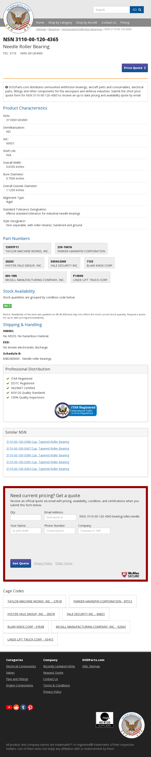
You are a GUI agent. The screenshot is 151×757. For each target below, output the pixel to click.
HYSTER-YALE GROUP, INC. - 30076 (31, 614)
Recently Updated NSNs (59, 666)
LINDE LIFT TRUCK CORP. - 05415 (30, 639)
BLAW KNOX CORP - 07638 (25, 627)
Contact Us (108, 22)
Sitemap (41, 29)
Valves (10, 673)
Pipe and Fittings (17, 679)
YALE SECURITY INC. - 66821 (86, 614)
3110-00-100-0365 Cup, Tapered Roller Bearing (37, 462)
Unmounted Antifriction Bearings (82, 29)
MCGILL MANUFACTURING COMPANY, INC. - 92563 (91, 627)
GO (136, 9)
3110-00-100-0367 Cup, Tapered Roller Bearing (37, 448)
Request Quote (53, 673)
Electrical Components (21, 666)
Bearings (54, 29)
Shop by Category (60, 22)
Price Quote (135, 68)
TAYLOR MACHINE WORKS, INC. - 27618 (34, 601)
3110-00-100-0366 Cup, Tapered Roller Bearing (37, 455)
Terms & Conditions (56, 685)
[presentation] (41, 548)
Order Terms (63, 563)
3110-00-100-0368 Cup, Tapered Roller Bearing (37, 442)
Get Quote (21, 563)
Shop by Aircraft (86, 22)
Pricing (124, 22)
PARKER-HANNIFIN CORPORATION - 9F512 (102, 601)
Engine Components (19, 685)
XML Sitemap (91, 666)
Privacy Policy (43, 563)
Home (40, 22)
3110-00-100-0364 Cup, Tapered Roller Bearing (37, 469)
